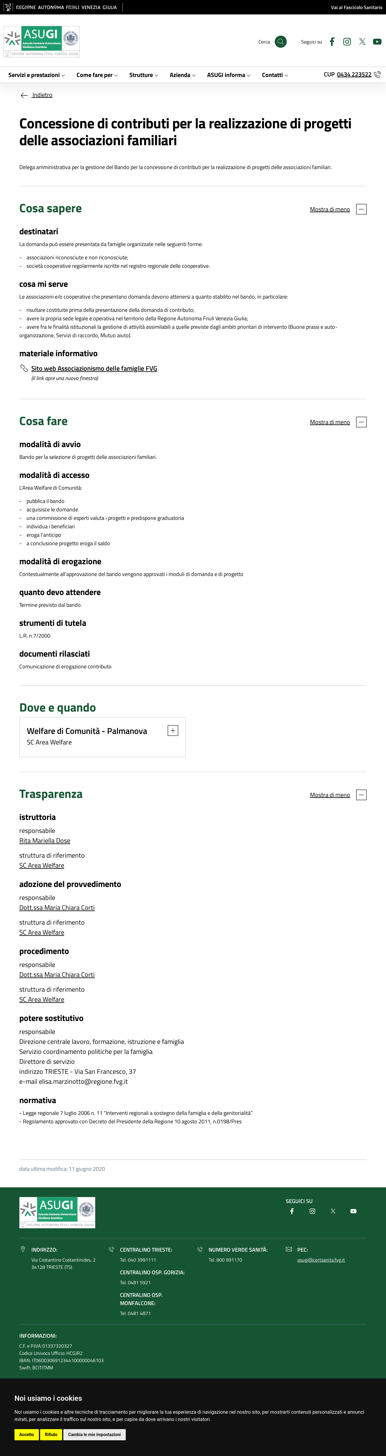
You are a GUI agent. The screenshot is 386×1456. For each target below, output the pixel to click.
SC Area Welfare (41, 865)
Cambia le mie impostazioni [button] (94, 1434)
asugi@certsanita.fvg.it (321, 1259)
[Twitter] (359, 41)
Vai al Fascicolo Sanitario (356, 7)
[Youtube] (374, 41)
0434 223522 (354, 74)
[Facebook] (329, 41)
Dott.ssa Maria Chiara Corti (57, 907)
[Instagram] (344, 41)
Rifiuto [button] (51, 1434)
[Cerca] (281, 42)
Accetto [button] (26, 1434)
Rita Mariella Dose (44, 840)
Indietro (35, 94)
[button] (170, 731)
